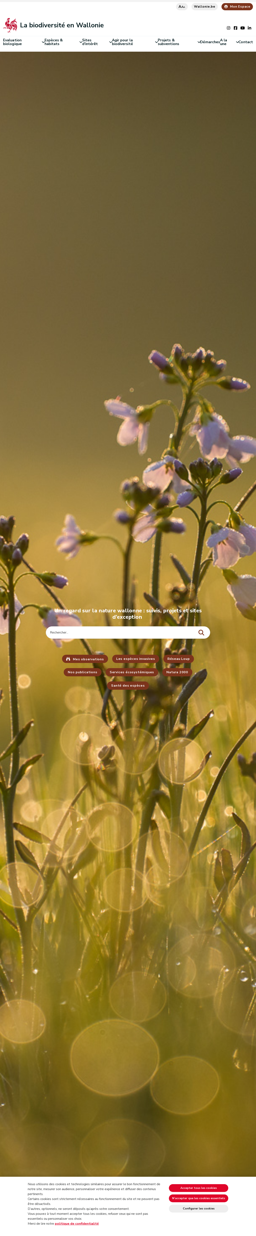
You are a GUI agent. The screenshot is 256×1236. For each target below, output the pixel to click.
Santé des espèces (128, 685)
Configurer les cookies (198, 1208)
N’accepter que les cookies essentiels (198, 1198)
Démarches (210, 42)
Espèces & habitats (63, 42)
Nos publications (82, 672)
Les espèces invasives (135, 659)
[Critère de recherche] (128, 632)
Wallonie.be (204, 6)
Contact (246, 42)
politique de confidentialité (77, 1223)
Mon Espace (237, 6)
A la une (229, 42)
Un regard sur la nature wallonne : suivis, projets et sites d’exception (128, 613)
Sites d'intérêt (97, 42)
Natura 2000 (177, 672)
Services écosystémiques (132, 672)
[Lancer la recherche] (201, 633)
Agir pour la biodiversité (135, 42)
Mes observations (88, 659)
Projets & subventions (179, 42)
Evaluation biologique (24, 42)
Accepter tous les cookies (198, 1188)
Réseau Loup (178, 659)
